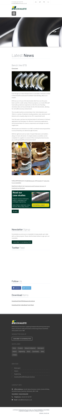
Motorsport (41, 348)
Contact (15, 355)
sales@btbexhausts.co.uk (19, 3)
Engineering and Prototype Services (34, 186)
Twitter (26, 288)
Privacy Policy (39, 411)
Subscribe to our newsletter (22, 242)
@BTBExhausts (30, 181)
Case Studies (35, 351)
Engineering (22, 351)
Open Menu (14, 13)
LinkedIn (39, 181)
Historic (15, 351)
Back (15, 211)
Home (14, 348)
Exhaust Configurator (30, 348)
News (42, 351)
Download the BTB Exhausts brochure (24, 377)
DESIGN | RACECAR (44, 413)
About (28, 351)
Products (20, 348)
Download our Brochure (18, 188)
